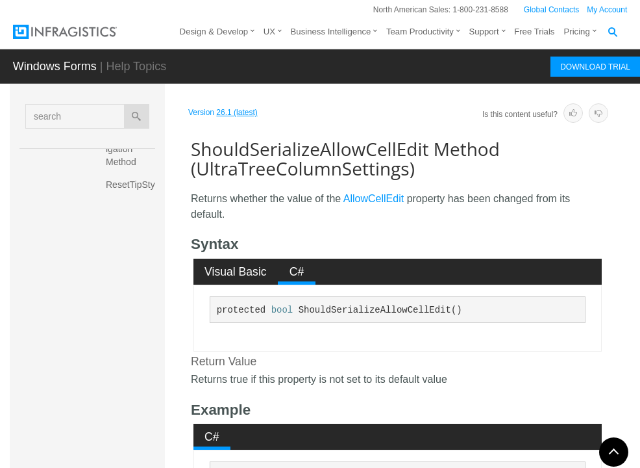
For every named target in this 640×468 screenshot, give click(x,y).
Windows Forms (55, 66)
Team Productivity (420, 31)
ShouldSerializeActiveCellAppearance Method (134, 275)
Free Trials (534, 31)
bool (282, 310)
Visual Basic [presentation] (235, 271)
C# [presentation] (296, 271)
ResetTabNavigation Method (133, 149)
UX (269, 31)
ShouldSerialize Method (133, 227)
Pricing (576, 31)
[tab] (235, 272)
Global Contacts (551, 9)
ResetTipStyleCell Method (134, 191)
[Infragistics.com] (78, 32)
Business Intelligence (331, 31)
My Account (607, 9)
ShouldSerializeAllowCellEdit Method (134, 331)
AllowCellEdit (373, 198)
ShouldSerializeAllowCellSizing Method (133, 379)
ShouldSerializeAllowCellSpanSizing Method (133, 435)
